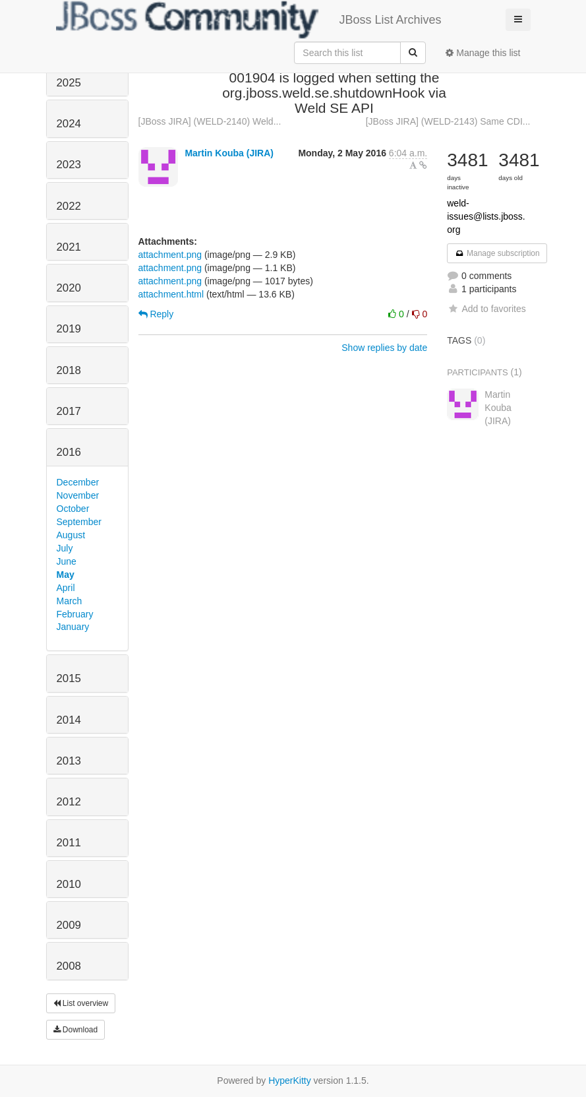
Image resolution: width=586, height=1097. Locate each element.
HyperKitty (289, 1080)
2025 (69, 83)
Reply (156, 314)
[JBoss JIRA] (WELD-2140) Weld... (209, 121)
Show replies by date (384, 347)
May (65, 574)
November (78, 495)
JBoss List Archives (249, 19)
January (73, 626)
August (71, 535)
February (75, 614)
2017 (69, 411)
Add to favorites (486, 308)
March (69, 601)
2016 (69, 452)
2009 (69, 925)
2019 (69, 329)
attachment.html (171, 294)
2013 (69, 761)
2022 (69, 206)
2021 (69, 247)
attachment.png (170, 254)
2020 (69, 288)
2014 (69, 720)
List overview (81, 1003)
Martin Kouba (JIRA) (229, 153)
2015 (69, 678)
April (66, 587)
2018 (69, 370)
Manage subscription (497, 253)
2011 (69, 842)
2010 (69, 884)
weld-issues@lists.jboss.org (486, 216)
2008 (69, 966)
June (66, 561)
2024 (69, 123)
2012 (69, 802)
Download (75, 1029)
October (73, 508)
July (65, 548)
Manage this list (483, 52)
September (79, 522)
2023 (69, 164)
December (78, 482)
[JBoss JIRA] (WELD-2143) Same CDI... (448, 121)
